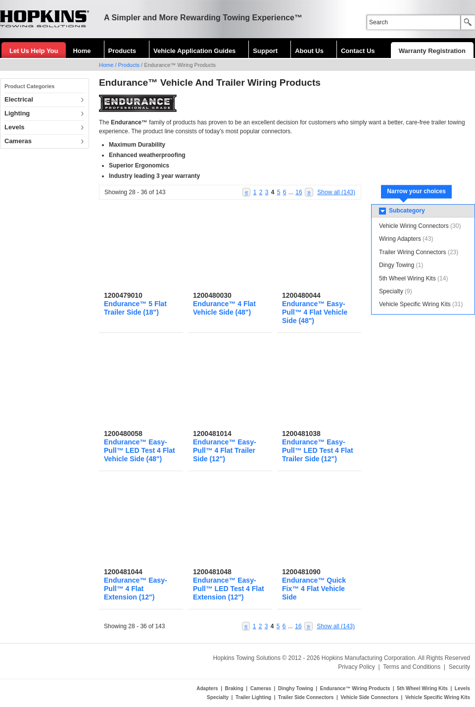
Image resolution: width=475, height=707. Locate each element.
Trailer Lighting (253, 697)
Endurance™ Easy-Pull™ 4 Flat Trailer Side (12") (224, 450)
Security (459, 666)
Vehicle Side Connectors (369, 697)
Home (82, 50)
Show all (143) (336, 192)
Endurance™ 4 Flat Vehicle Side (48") (224, 308)
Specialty (391, 291)
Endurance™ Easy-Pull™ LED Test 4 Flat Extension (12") (228, 588)
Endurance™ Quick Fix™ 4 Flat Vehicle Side (314, 588)
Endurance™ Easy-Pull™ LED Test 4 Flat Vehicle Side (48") (139, 450)
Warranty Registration (432, 50)
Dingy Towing (396, 265)
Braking (234, 688)
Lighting (17, 113)
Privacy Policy (356, 666)
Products (122, 50)
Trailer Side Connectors (305, 697)
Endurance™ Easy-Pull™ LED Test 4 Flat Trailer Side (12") (317, 450)
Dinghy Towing (295, 688)
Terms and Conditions (411, 666)
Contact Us (358, 50)
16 (298, 192)
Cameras (18, 141)
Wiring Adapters (400, 238)
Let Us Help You (33, 50)
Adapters (207, 688)
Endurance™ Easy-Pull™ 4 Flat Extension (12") (135, 588)
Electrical (18, 99)
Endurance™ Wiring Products (355, 688)
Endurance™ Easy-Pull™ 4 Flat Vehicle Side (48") (314, 312)
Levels (14, 127)
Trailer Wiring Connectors (412, 252)
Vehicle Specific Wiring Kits (415, 304)
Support (265, 50)
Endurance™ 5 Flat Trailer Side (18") (135, 308)
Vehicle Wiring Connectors (414, 225)
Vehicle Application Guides (194, 50)
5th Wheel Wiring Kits (407, 278)
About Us (309, 50)
